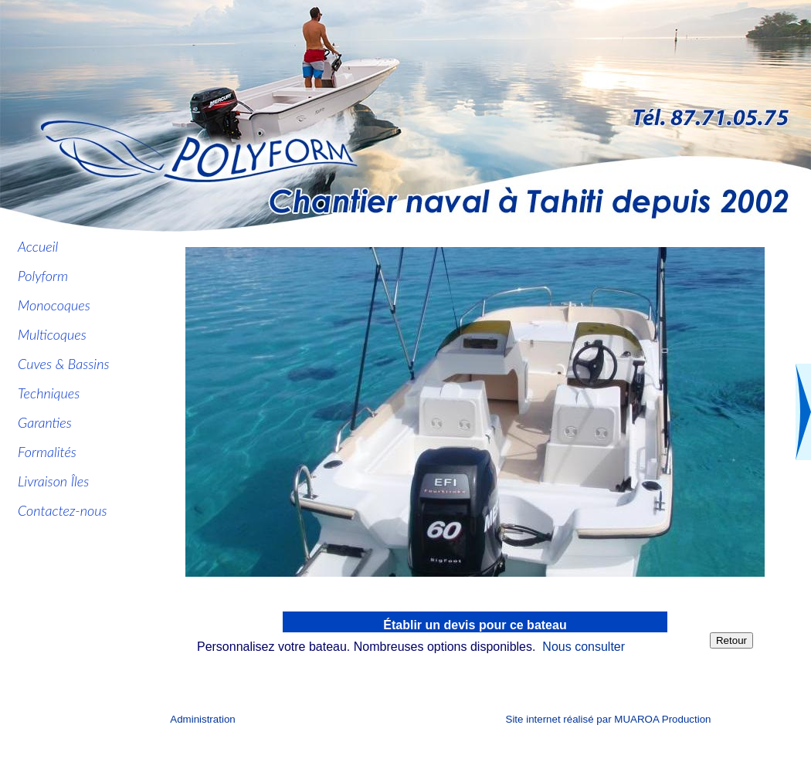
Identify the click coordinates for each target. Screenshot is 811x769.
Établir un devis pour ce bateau (474, 625)
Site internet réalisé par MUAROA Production (608, 719)
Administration (202, 719)
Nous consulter (583, 646)
